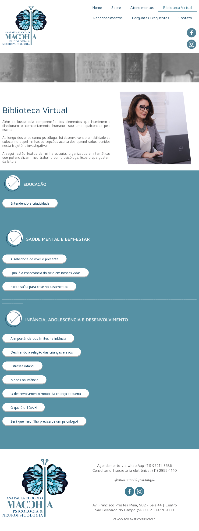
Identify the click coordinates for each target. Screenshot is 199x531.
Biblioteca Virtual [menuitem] (177, 7)
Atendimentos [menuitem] (142, 7)
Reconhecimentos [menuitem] (108, 18)
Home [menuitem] (97, 7)
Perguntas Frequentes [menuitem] (150, 18)
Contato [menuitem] (185, 18)
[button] (30, 203)
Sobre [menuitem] (116, 7)
